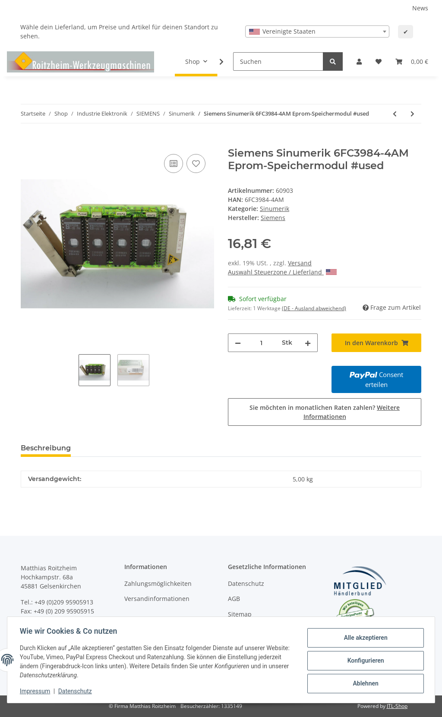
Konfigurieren (364, 660)
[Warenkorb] (411, 61)
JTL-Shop (397, 706)
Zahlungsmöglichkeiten (158, 583)
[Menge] (261, 343)
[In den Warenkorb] (28, 142)
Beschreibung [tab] (46, 448)
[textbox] (317, 31)
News (420, 8)
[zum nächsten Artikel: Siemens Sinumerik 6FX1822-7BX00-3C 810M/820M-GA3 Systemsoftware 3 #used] (412, 113)
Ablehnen (364, 682)
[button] (359, 61)
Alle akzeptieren (364, 638)
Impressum (36, 691)
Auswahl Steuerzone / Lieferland (282, 272)
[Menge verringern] (237, 343)
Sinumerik (274, 208)
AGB (234, 598)
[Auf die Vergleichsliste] (173, 163)
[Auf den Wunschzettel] (195, 163)
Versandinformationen (156, 598)
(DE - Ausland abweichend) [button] (314, 308)
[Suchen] (278, 61)
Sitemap (240, 614)
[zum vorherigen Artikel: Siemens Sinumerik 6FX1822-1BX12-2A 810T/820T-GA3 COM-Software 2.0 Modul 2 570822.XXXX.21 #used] (395, 113)
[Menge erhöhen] (307, 343)
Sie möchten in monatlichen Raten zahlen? (324, 412)
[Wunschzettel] (378, 61)
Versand (300, 263)
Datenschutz (246, 583)
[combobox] (317, 31)
